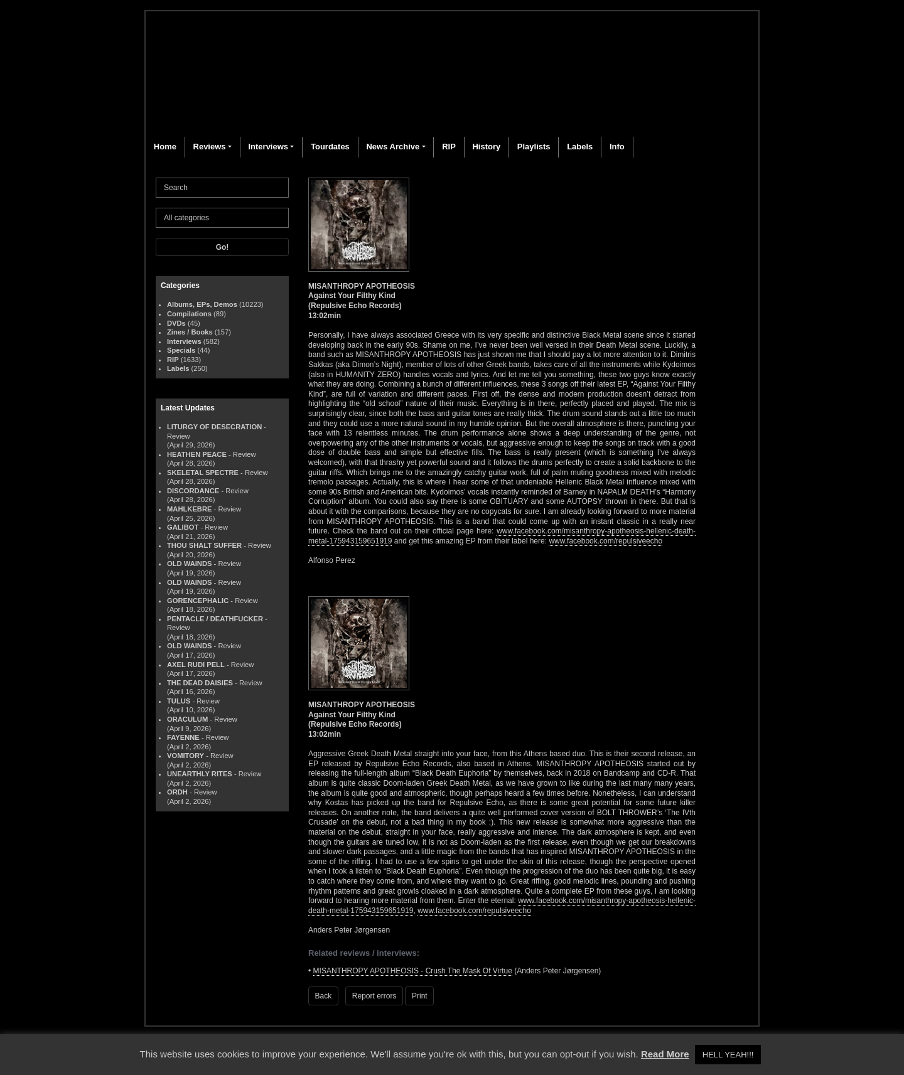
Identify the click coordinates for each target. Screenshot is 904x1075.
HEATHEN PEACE (197, 454)
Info (617, 146)
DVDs (176, 323)
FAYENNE (183, 737)
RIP (449, 146)
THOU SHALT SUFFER (204, 545)
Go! (222, 247)
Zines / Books (190, 332)
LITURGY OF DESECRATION (214, 427)
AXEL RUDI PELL (196, 664)
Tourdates (330, 146)
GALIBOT (182, 527)
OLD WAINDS (189, 563)
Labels (580, 146)
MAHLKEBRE (189, 509)
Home (165, 146)
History (486, 146)
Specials (181, 350)
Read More (665, 1054)
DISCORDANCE (193, 491)
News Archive (392, 146)
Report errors (374, 996)
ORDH (177, 792)
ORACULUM (187, 719)
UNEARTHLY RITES (199, 774)
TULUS (178, 701)
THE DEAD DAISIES (200, 683)
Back (323, 996)
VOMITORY (185, 755)
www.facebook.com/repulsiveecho (605, 541)
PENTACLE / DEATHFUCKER (215, 619)
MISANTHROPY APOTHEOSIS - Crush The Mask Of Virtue (412, 970)
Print (420, 996)
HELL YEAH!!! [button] (728, 1054)
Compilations (189, 314)
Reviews (209, 146)
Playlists (534, 146)
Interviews (268, 146)
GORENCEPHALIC (198, 600)
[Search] (222, 188)
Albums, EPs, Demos (202, 304)
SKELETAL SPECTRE (203, 472)
